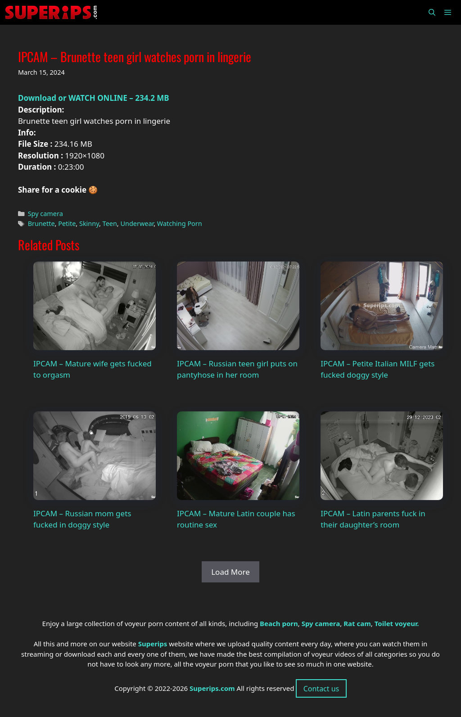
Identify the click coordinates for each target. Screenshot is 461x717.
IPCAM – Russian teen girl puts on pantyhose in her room (237, 369)
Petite (67, 223)
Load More (230, 572)
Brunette (41, 223)
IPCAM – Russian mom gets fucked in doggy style (82, 519)
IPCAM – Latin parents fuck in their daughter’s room (373, 519)
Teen (110, 223)
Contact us (321, 689)
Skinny (89, 223)
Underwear (137, 223)
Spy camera (45, 213)
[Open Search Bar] (431, 12)
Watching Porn (179, 223)
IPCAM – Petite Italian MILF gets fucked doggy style (377, 369)
